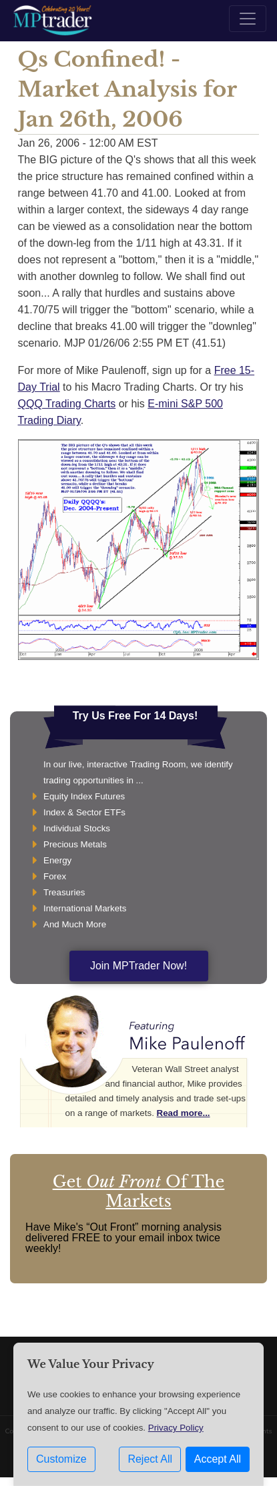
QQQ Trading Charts (67, 403)
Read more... (183, 1113)
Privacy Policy (176, 1428)
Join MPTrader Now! (138, 965)
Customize (61, 1459)
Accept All (217, 1459)
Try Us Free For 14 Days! (135, 715)
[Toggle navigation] (247, 18)
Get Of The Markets (139, 1191)
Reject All (149, 1459)
